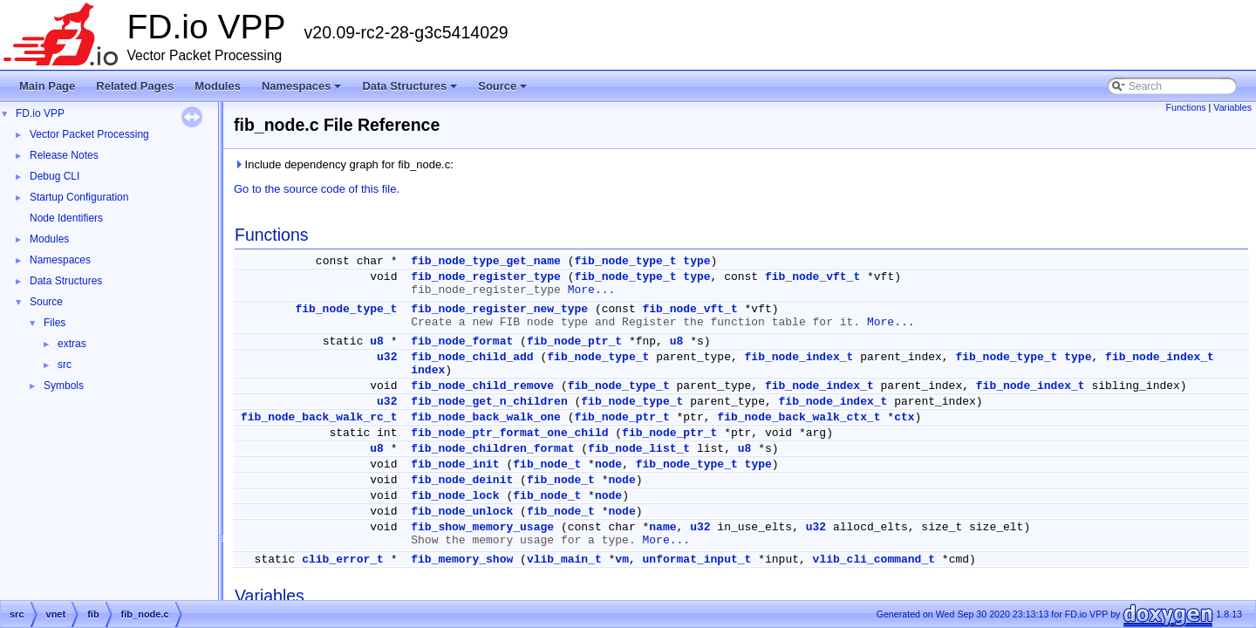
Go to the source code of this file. (316, 188)
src (65, 364)
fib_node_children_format (492, 448)
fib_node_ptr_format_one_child (509, 433)
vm (622, 559)
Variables (1232, 107)
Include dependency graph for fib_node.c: (344, 164)
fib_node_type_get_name (486, 261)
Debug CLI (54, 176)
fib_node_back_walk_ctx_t (798, 417)
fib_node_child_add (472, 357)
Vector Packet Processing (89, 134)
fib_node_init (455, 464)
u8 (377, 341)
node (608, 464)
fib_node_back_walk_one (486, 417)
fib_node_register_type (486, 276)
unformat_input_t (697, 559)
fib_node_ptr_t (574, 341)
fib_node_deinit (462, 480)
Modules (218, 85)
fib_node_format (462, 341)
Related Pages (135, 85)
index (428, 370)
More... (592, 290)
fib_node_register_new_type (499, 309)
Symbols (64, 385)
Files (54, 323)
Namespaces (303, 90)
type (696, 261)
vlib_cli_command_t (874, 559)
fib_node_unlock (462, 511)
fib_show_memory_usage (482, 527)
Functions (1185, 107)
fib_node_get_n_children (489, 401)
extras (72, 344)
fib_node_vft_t (812, 276)
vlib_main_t (564, 559)
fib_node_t (547, 464)
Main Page (47, 85)
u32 (387, 357)
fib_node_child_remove (482, 385)
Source (503, 90)
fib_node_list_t (639, 448)
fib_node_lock (455, 495)
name (662, 527)
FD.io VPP (40, 113)
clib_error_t (343, 559)
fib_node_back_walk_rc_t (319, 417)
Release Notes (64, 155)
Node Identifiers (66, 218)
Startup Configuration (79, 197)
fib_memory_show (462, 559)
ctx (904, 417)
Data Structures (411, 90)
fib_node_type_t (626, 261)
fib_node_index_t (799, 357)
